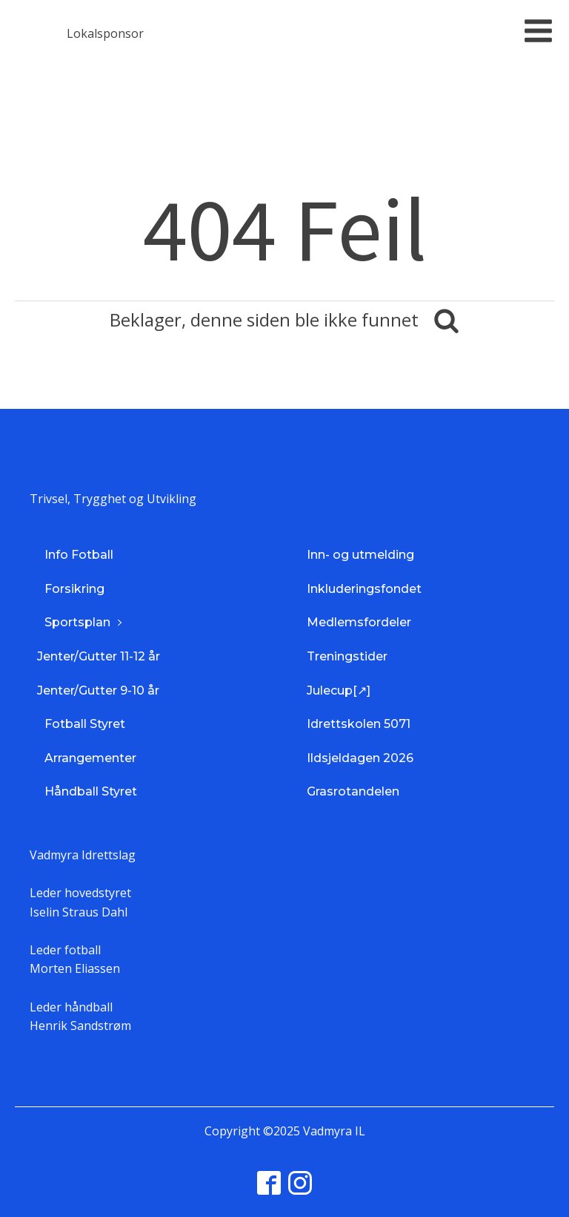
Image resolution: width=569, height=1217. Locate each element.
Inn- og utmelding (360, 555)
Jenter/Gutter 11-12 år (98, 656)
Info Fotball (78, 555)
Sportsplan (77, 622)
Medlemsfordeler (359, 622)
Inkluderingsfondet (364, 589)
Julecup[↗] (338, 690)
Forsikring (74, 589)
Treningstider (347, 656)
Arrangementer (90, 758)
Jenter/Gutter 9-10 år (98, 690)
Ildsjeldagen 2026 (360, 758)
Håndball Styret (90, 791)
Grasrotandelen (353, 791)
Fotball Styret (84, 724)
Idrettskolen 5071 (358, 724)
